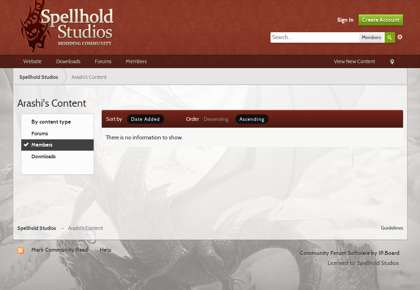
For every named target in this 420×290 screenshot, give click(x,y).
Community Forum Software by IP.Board (350, 253)
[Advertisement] (210, 196)
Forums (103, 61)
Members (136, 61)
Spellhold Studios (36, 228)
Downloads (68, 61)
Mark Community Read (59, 249)
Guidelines (392, 228)
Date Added (145, 119)
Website (32, 61)
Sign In (345, 19)
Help (105, 249)
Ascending (252, 119)
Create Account (381, 19)
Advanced (400, 37)
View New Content (354, 61)
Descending (216, 119)
